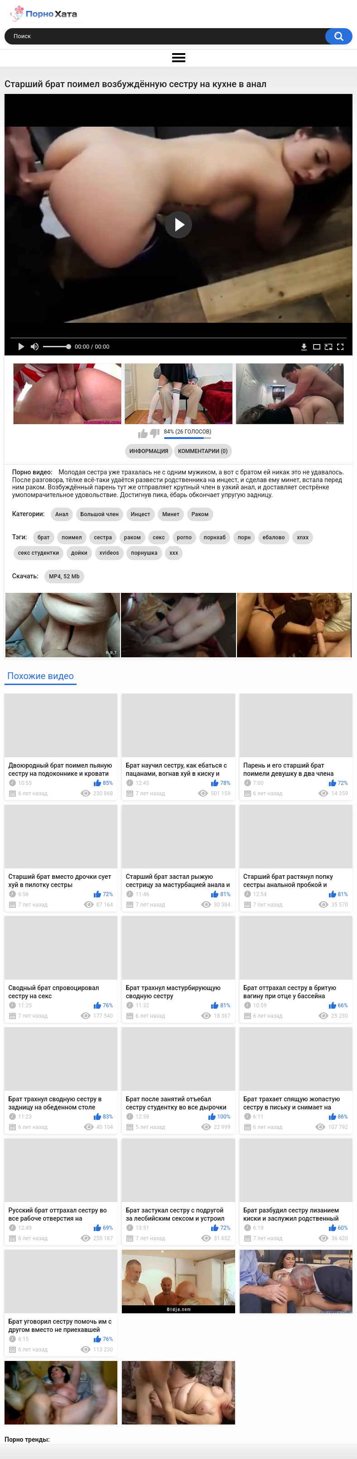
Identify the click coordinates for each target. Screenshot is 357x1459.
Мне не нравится (154, 433)
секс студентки (38, 553)
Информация (149, 451)
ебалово (274, 537)
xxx (173, 553)
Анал (61, 514)
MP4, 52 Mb (64, 576)
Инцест (140, 514)
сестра (103, 537)
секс (159, 537)
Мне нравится (143, 433)
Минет (170, 514)
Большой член (100, 514)
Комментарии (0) (202, 451)
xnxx (303, 537)
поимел (72, 537)
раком (132, 537)
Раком (200, 514)
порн (244, 537)
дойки (79, 553)
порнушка (144, 553)
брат (44, 537)
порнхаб (215, 537)
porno (184, 537)
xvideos (109, 553)
